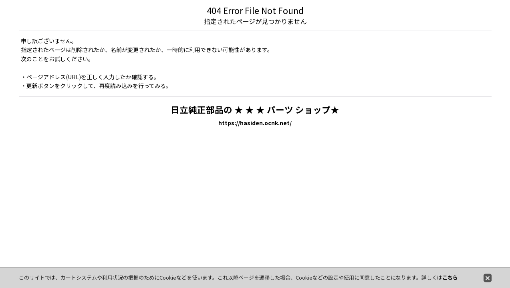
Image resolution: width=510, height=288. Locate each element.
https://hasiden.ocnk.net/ (255, 123)
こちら (450, 277)
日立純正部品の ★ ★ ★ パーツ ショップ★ (255, 109)
